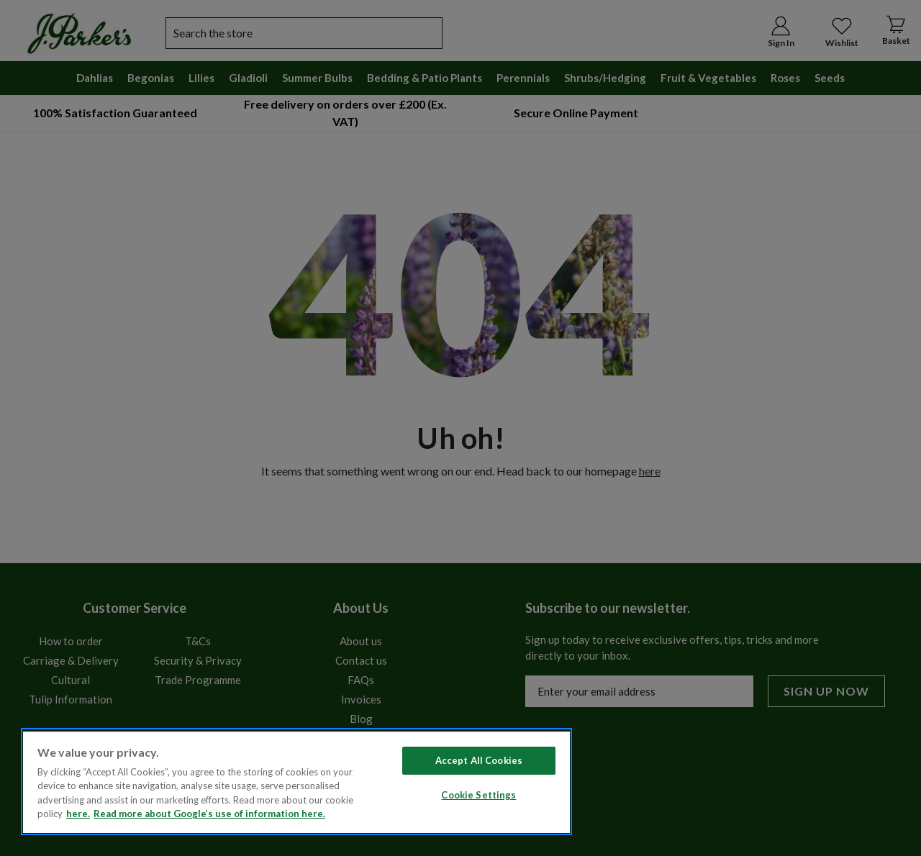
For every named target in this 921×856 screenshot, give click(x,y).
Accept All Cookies (478, 760)
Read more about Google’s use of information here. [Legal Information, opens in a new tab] (209, 813)
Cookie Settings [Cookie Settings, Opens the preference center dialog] (478, 795)
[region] (296, 781)
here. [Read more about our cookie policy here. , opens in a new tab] (78, 813)
